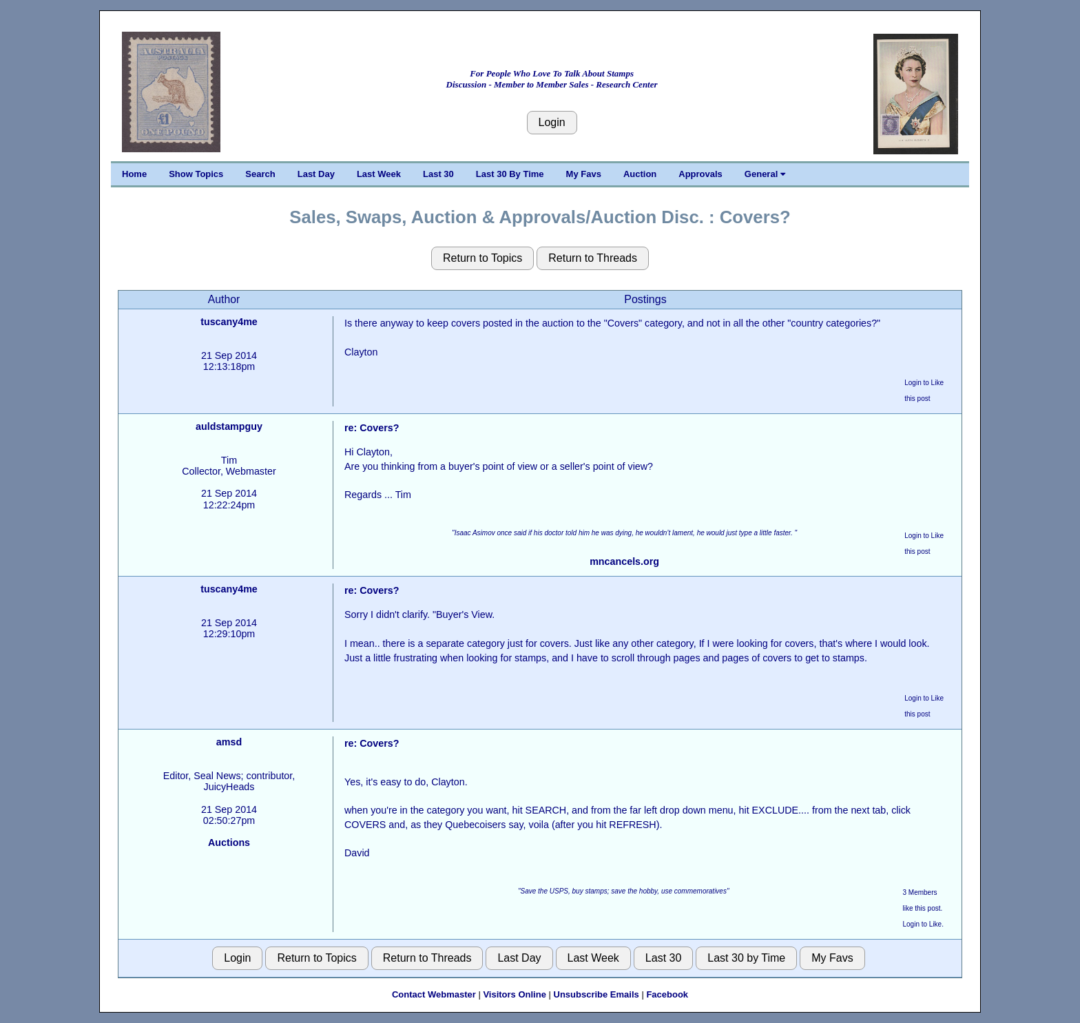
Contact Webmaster (434, 994)
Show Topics (196, 174)
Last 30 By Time (510, 174)
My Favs (583, 174)
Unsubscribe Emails (596, 994)
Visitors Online (514, 994)
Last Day (316, 174)
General (765, 174)
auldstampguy (229, 426)
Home (134, 174)
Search (260, 174)
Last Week (379, 174)
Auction (639, 174)
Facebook (667, 994)
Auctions (229, 842)
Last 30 (438, 174)
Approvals (700, 174)
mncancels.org (624, 561)
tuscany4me (229, 321)
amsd (229, 741)
